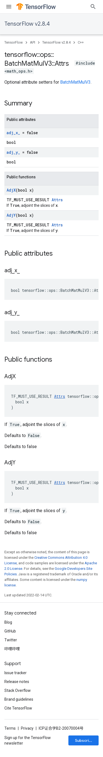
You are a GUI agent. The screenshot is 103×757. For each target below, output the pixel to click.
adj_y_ (13, 152)
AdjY (11, 215)
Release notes (16, 681)
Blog (8, 622)
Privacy (27, 728)
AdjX (11, 190)
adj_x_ (13, 132)
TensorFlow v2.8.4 (27, 23)
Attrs (57, 199)
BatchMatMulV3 (75, 82)
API (32, 42)
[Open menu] (8, 6)
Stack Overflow (17, 690)
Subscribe (84, 740)
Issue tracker (15, 673)
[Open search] (93, 6)
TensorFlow (13, 42)
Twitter (10, 640)
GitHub (10, 631)
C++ (81, 42)
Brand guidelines (18, 699)
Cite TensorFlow (18, 708)
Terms (10, 728)
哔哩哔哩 (12, 649)
